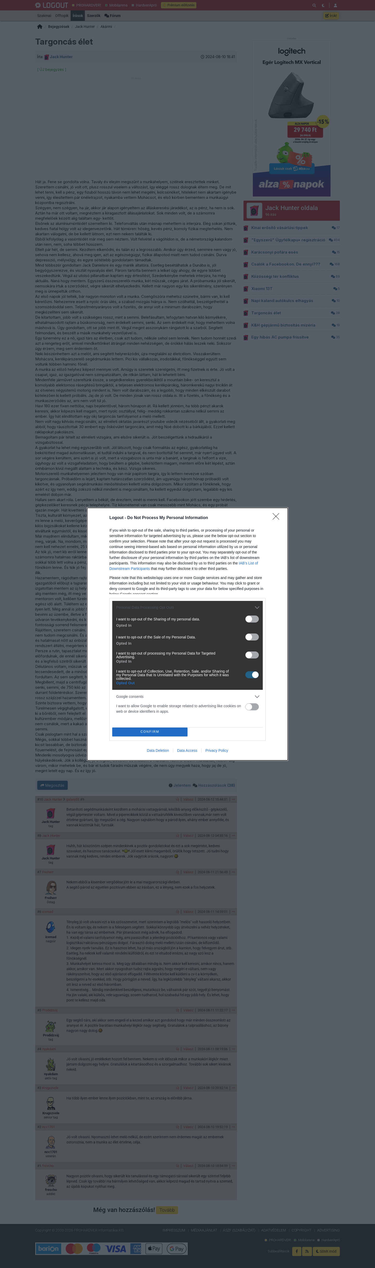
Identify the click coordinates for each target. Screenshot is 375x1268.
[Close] (278, 518)
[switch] (252, 619)
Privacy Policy (216, 750)
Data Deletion (158, 750)
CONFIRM (150, 732)
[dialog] (187, 634)
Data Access (187, 750)
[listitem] (187, 607)
